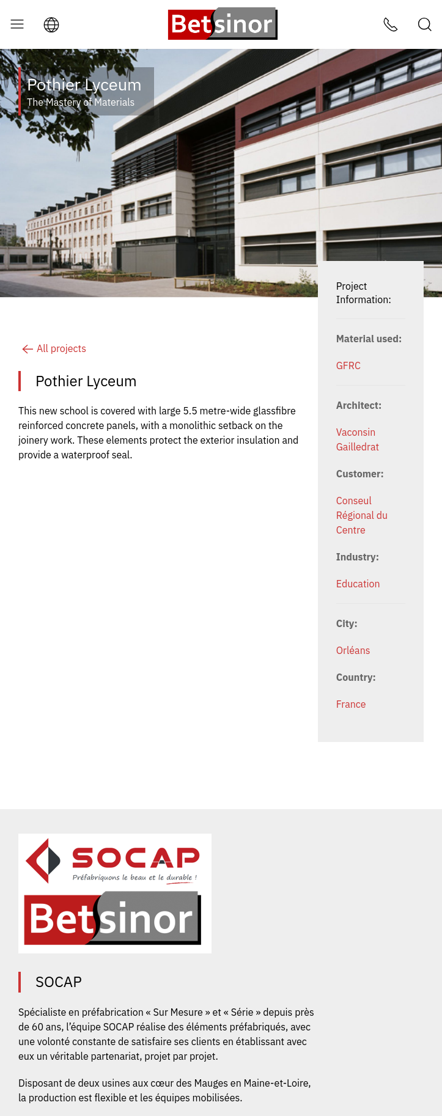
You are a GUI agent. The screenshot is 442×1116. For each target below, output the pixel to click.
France (351, 704)
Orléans (353, 650)
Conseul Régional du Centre (362, 515)
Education (358, 584)
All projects (52, 348)
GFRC (348, 365)
